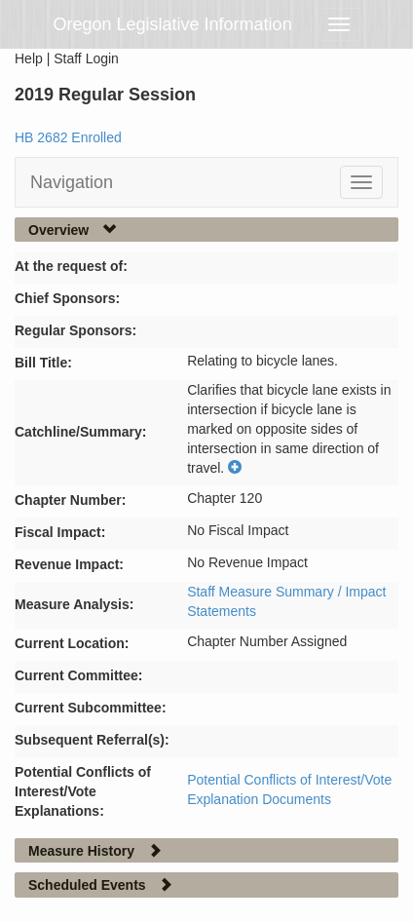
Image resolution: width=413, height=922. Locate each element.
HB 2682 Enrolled (68, 137)
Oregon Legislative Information (173, 24)
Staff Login (86, 58)
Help (29, 58)
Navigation (71, 182)
